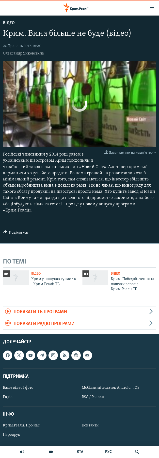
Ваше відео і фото (18, 388)
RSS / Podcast (93, 397)
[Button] (15, 233)
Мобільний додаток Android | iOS (111, 388)
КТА (80, 452)
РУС (108, 452)
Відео (9, 23)
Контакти (90, 425)
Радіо (8, 397)
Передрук (11, 435)
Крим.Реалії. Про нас (21, 425)
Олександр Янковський (24, 53)
